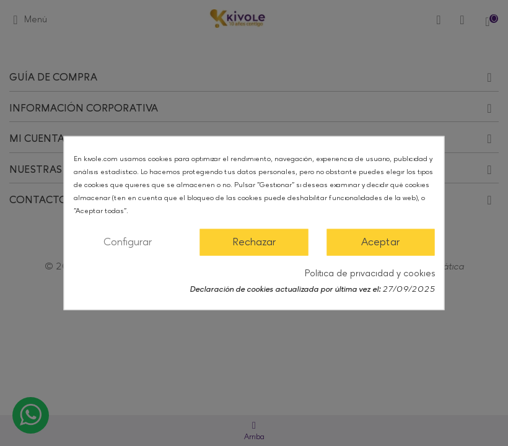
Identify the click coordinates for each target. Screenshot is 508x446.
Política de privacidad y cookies (370, 273)
